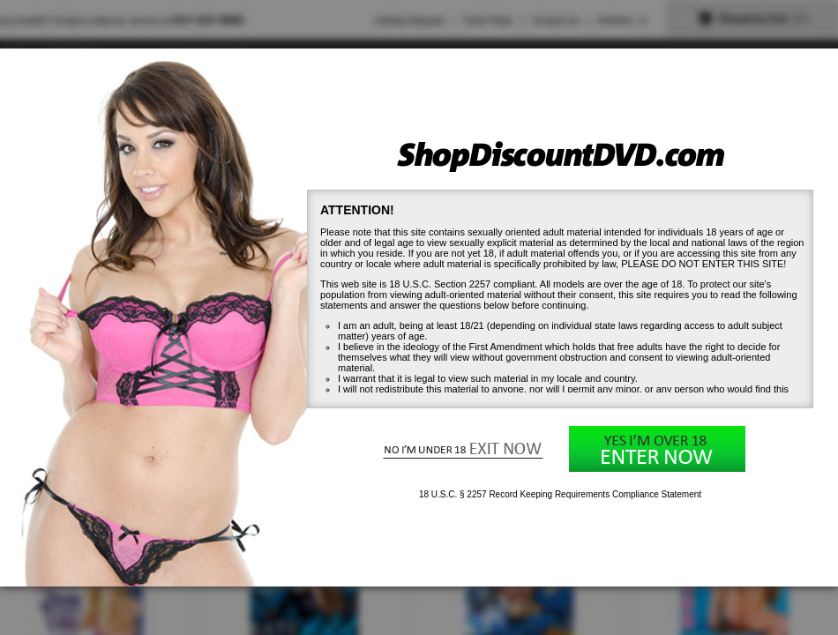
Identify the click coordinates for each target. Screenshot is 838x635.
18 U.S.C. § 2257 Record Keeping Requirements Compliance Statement (560, 494)
